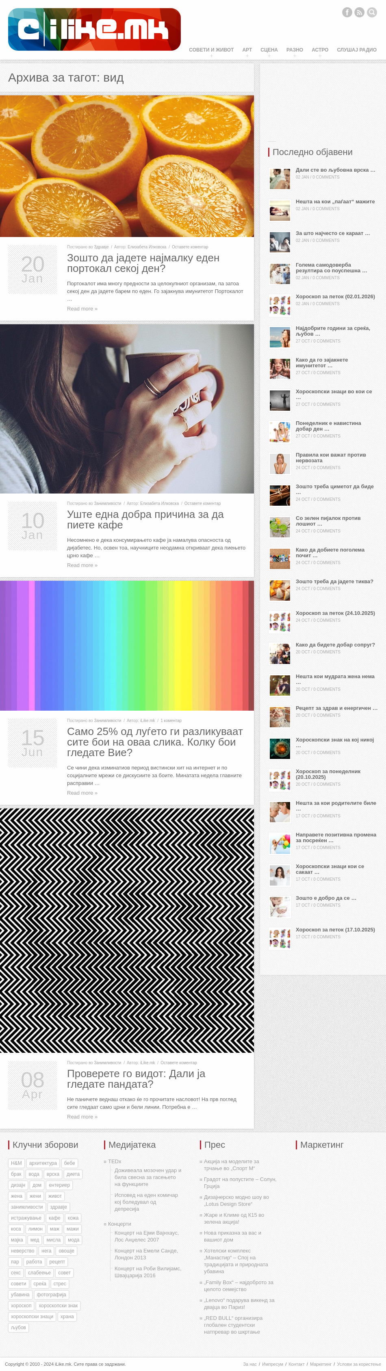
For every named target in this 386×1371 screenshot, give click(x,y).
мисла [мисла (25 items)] (53, 1240)
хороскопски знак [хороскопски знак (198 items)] (58, 1305)
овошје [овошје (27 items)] (66, 1251)
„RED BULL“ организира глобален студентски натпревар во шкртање (233, 1325)
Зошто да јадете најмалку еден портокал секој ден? (143, 263)
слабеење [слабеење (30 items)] (39, 1273)
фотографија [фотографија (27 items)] (51, 1295)
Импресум (272, 1364)
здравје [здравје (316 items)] (58, 1207)
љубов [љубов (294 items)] (18, 1327)
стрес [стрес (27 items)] (60, 1284)
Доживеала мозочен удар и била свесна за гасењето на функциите (148, 1177)
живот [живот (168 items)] (55, 1196)
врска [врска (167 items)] (53, 1174)
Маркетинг (321, 1364)
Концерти (119, 1224)
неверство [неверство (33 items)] (22, 1251)
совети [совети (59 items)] (18, 1284)
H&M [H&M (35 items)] (16, 1163)
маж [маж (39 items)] (54, 1229)
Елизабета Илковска (147, 247)
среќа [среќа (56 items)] (40, 1284)
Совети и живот (211, 50)
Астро (320, 50)
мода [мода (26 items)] (73, 1240)
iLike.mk (147, 720)
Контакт (296, 1364)
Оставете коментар (190, 247)
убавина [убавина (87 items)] (20, 1295)
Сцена (269, 50)
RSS (359, 12)
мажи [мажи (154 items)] (73, 1229)
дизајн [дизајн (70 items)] (18, 1185)
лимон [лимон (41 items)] (35, 1229)
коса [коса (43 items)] (16, 1229)
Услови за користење (359, 1364)
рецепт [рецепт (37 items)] (57, 1262)
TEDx (114, 1161)
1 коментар (171, 720)
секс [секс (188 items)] (16, 1273)
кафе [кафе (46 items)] (55, 1218)
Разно (294, 50)
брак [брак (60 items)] (16, 1174)
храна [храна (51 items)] (67, 1316)
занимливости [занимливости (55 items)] (27, 1207)
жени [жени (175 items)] (35, 1196)
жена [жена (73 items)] (16, 1196)
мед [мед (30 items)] (34, 1240)
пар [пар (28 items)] (15, 1262)
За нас (250, 1364)
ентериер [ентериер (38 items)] (59, 1185)
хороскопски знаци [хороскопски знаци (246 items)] (32, 1316)
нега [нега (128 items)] (46, 1251)
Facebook (347, 12)
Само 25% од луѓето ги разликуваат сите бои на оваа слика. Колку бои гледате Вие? (155, 742)
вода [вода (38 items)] (33, 1174)
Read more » (82, 309)
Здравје (101, 247)
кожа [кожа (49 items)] (73, 1218)
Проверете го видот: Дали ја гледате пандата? (136, 1078)
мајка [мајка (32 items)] (17, 1240)
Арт (247, 50)
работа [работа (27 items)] (34, 1262)
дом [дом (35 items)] (37, 1185)
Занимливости (107, 503)
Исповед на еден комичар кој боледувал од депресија (146, 1202)
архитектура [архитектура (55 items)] (43, 1163)
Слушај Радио (357, 50)
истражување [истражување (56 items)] (26, 1218)
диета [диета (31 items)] (73, 1174)
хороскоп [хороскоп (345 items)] (21, 1305)
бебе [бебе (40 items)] (69, 1163)
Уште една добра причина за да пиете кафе (145, 519)
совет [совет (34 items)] (64, 1273)
